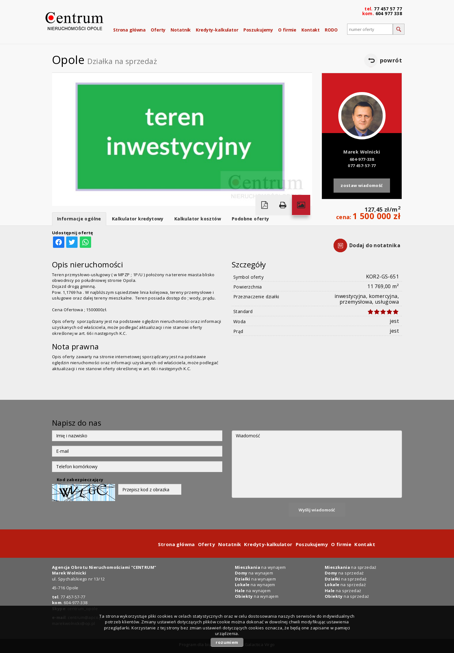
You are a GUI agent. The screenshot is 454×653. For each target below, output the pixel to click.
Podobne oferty (250, 219)
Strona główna (129, 30)
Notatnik (181, 30)
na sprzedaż (350, 567)
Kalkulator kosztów (197, 219)
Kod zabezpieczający (80, 479)
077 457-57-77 (361, 165)
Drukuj (283, 205)
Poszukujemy (258, 30)
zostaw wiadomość (361, 185)
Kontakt (310, 30)
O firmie (287, 30)
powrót (391, 60)
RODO (331, 30)
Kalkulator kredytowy (138, 219)
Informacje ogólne (79, 219)
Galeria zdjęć (301, 205)
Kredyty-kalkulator (217, 30)
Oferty (158, 30)
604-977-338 (362, 159)
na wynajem (260, 567)
